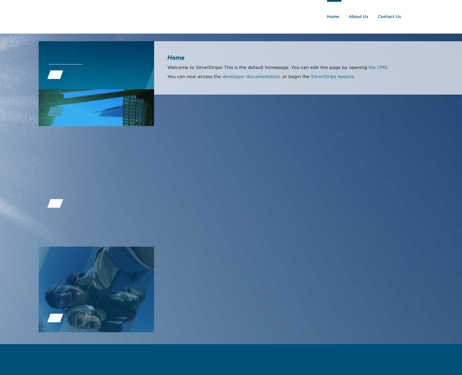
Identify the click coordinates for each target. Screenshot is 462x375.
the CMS (378, 68)
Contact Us (390, 17)
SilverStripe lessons (332, 77)
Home (334, 17)
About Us (360, 17)
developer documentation (251, 77)
